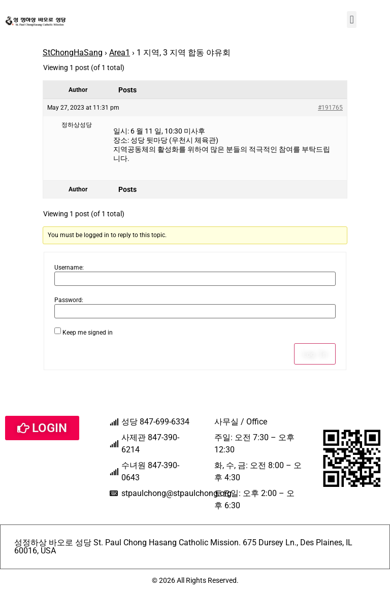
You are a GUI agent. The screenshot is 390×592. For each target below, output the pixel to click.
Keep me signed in (87, 333)
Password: (68, 300)
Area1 (119, 52)
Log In (315, 354)
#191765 (330, 107)
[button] (351, 19)
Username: (69, 268)
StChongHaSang (73, 52)
